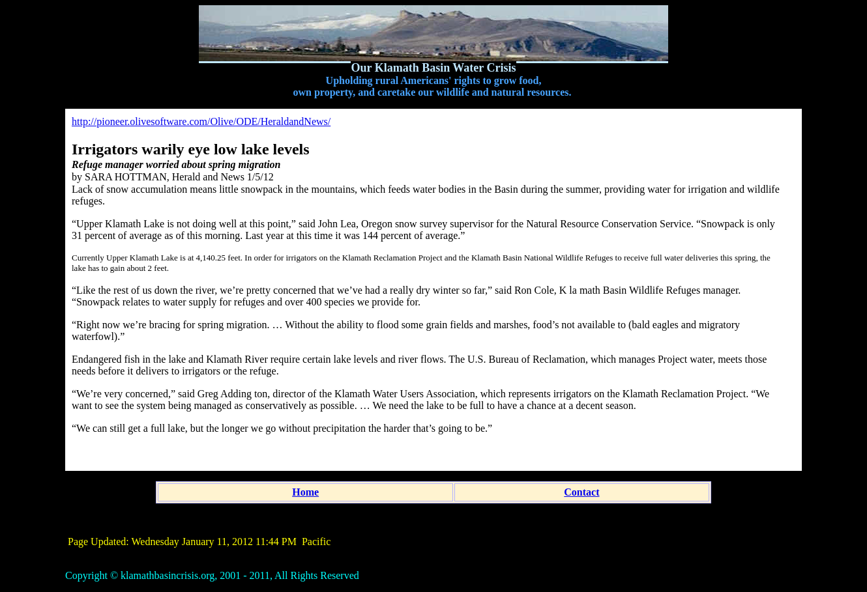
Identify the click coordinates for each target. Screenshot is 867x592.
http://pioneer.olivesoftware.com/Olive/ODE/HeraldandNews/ (201, 121)
